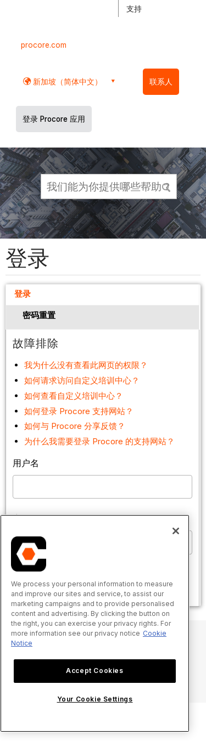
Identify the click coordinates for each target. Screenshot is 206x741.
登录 (22, 294)
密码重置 (39, 315)
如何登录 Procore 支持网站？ (78, 411)
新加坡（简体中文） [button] (66, 81)
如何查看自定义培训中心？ (73, 396)
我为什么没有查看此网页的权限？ (86, 365)
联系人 (160, 81)
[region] (95, 623)
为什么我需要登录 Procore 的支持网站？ (99, 441)
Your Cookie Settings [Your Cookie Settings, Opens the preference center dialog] (95, 699)
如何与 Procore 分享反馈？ (74, 426)
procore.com (43, 45)
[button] (167, 186)
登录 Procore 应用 (54, 119)
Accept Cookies (94, 670)
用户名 (26, 462)
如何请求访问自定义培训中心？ (82, 380)
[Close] (176, 531)
